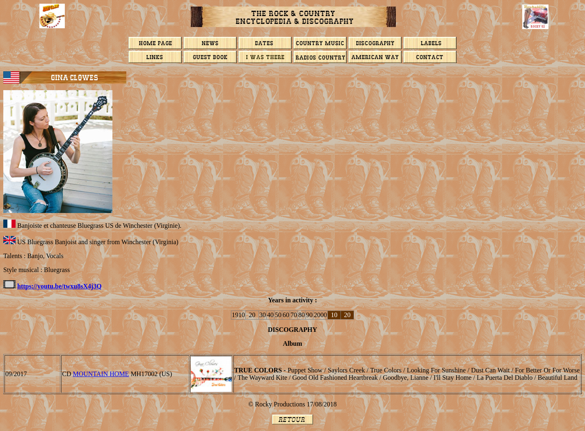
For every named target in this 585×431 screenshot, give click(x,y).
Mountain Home (101, 373)
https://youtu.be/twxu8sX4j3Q (59, 286)
